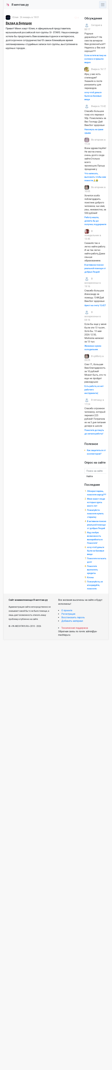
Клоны (90, 577)
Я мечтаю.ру (17, 4)
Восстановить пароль (73, 617)
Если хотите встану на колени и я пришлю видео (95, 59)
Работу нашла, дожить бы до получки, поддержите (95, 221)
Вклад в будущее (19, 23)
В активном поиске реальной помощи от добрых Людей (95, 268)
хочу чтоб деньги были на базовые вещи (93, 96)
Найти (89, 476)
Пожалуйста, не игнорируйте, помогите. (95, 585)
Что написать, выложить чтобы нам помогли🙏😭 (95, 177)
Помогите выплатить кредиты (92, 569)
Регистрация (68, 614)
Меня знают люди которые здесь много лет (96, 502)
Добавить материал (72, 621)
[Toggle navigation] (102, 4)
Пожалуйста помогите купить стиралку (95, 513)
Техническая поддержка (74, 628)
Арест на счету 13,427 (95, 305)
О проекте (66, 610)
